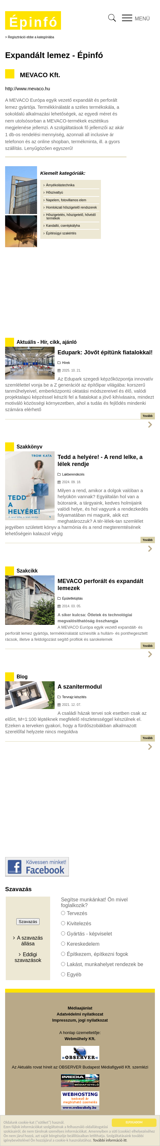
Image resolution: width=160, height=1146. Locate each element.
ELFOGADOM (134, 1123)
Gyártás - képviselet (89, 933)
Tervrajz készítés (74, 697)
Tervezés (77, 913)
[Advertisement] (80, 291)
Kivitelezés (79, 923)
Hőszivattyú (54, 192)
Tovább (148, 416)
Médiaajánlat (80, 1008)
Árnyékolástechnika (60, 185)
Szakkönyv (29, 446)
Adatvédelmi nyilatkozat (80, 1014)
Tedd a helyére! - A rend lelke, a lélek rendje (99, 460)
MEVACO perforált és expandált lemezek (100, 584)
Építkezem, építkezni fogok (97, 954)
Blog (22, 676)
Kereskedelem (83, 944)
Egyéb (74, 974)
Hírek (66, 363)
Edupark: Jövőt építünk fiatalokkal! (105, 352)
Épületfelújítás (72, 598)
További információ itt (110, 1140)
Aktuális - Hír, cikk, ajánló (47, 342)
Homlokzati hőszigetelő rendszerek (71, 207)
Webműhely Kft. (80, 1038)
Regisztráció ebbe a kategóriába (31, 37)
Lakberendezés (73, 474)
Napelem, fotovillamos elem (66, 200)
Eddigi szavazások (28, 957)
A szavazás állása (30, 940)
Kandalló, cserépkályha (63, 225)
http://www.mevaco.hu (27, 88)
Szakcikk (27, 570)
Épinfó (33, 22)
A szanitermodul (79, 687)
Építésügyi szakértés (61, 233)
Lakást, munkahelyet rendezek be (105, 964)
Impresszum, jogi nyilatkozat (80, 1020)
